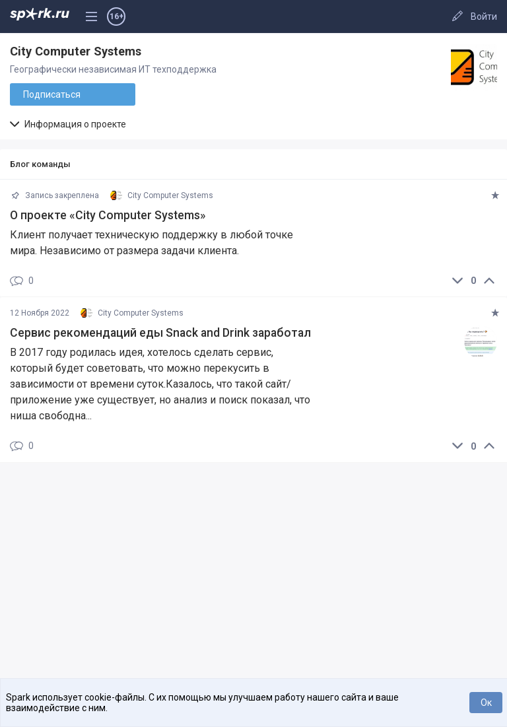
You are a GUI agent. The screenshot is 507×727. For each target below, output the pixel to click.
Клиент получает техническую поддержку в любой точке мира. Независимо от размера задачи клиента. (151, 242)
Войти (484, 16)
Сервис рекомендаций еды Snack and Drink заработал (160, 332)
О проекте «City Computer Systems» (108, 215)
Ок (486, 702)
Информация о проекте (68, 124)
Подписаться (52, 94)
